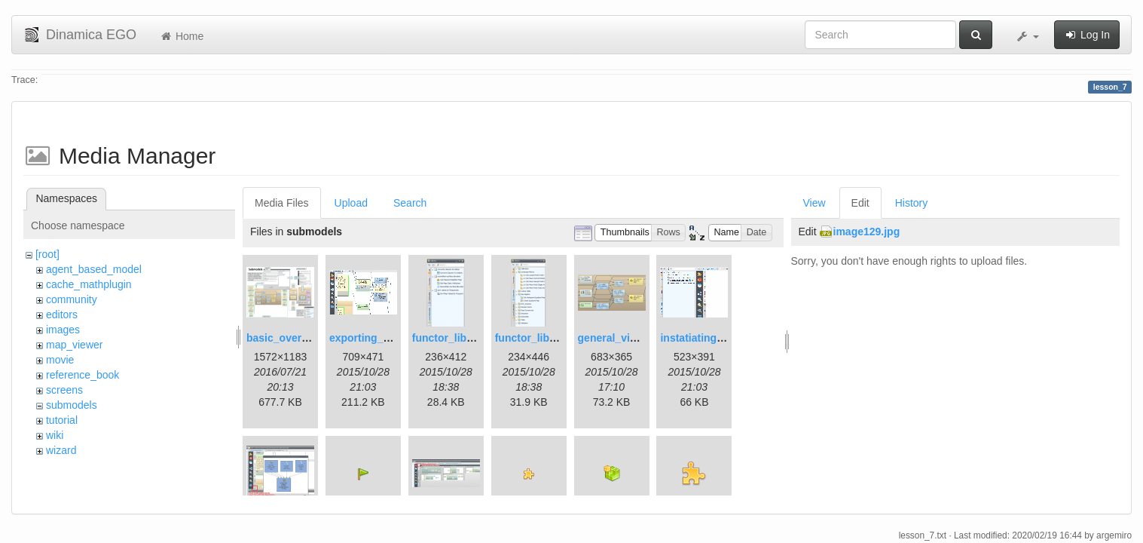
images (63, 330)
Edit (860, 203)
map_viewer (74, 345)
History (911, 203)
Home (181, 36)
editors (62, 314)
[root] (47, 254)
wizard (61, 450)
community (71, 299)
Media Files (282, 203)
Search (409, 203)
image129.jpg (866, 231)
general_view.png (622, 338)
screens (64, 390)
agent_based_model (94, 269)
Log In (1087, 35)
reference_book (82, 375)
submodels (71, 405)
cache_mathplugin (89, 284)
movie (60, 360)
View (814, 203)
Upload (351, 203)
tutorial (62, 420)
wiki (54, 435)
